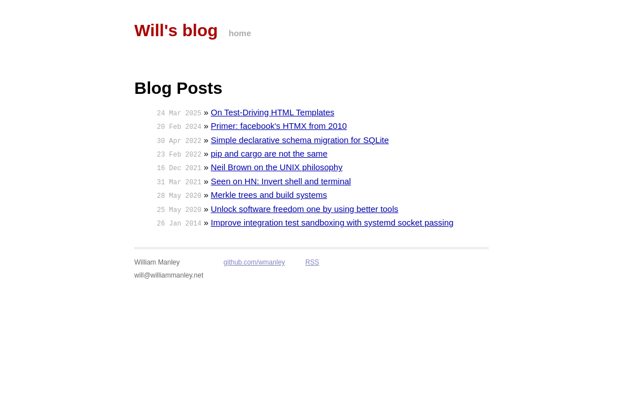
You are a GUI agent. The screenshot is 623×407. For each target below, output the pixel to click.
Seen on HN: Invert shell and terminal (281, 181)
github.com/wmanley (254, 262)
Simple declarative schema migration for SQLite (300, 140)
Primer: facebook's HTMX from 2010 (279, 126)
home (240, 33)
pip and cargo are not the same (269, 153)
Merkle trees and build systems (269, 195)
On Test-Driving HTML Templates (273, 112)
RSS (312, 262)
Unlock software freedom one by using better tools (304, 209)
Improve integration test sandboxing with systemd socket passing (332, 222)
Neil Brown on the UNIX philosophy (277, 167)
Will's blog (176, 30)
